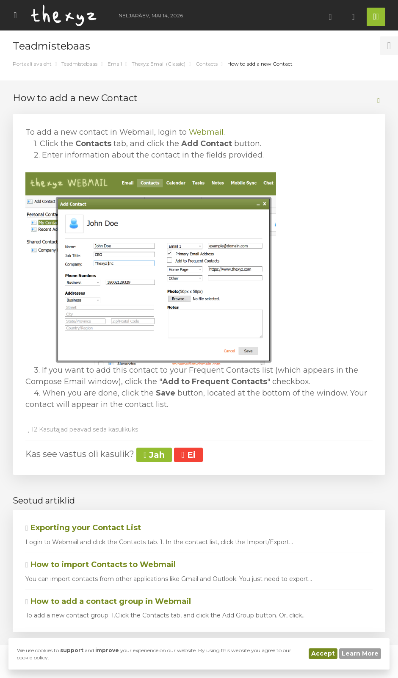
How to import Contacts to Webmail (100, 564)
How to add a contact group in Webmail (108, 601)
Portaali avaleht (32, 64)
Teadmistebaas (79, 64)
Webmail (206, 132)
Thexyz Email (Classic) (158, 64)
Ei (188, 455)
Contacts (207, 64)
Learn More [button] (360, 653)
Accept (323, 653)
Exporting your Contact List (83, 527)
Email (115, 64)
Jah (154, 455)
